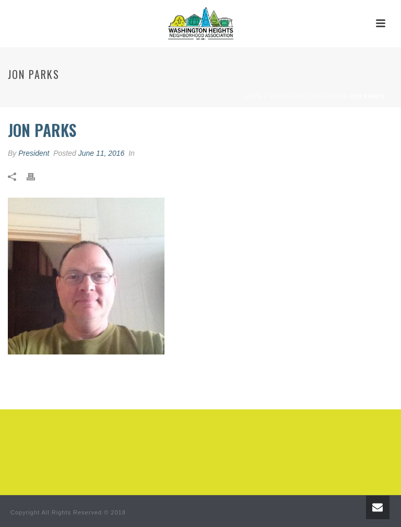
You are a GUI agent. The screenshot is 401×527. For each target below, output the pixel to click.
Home (253, 96)
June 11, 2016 (101, 153)
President (33, 153)
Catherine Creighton (305, 96)
